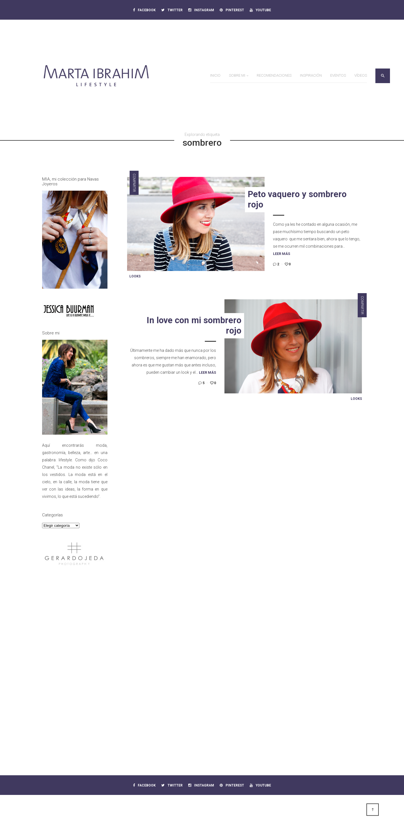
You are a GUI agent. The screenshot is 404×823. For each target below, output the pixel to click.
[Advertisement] (74, 663)
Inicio (215, 75)
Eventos (338, 75)
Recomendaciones (274, 75)
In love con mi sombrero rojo (194, 325)
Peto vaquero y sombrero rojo (297, 199)
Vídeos (360, 75)
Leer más (281, 254)
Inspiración (311, 75)
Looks (135, 276)
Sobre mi (237, 75)
